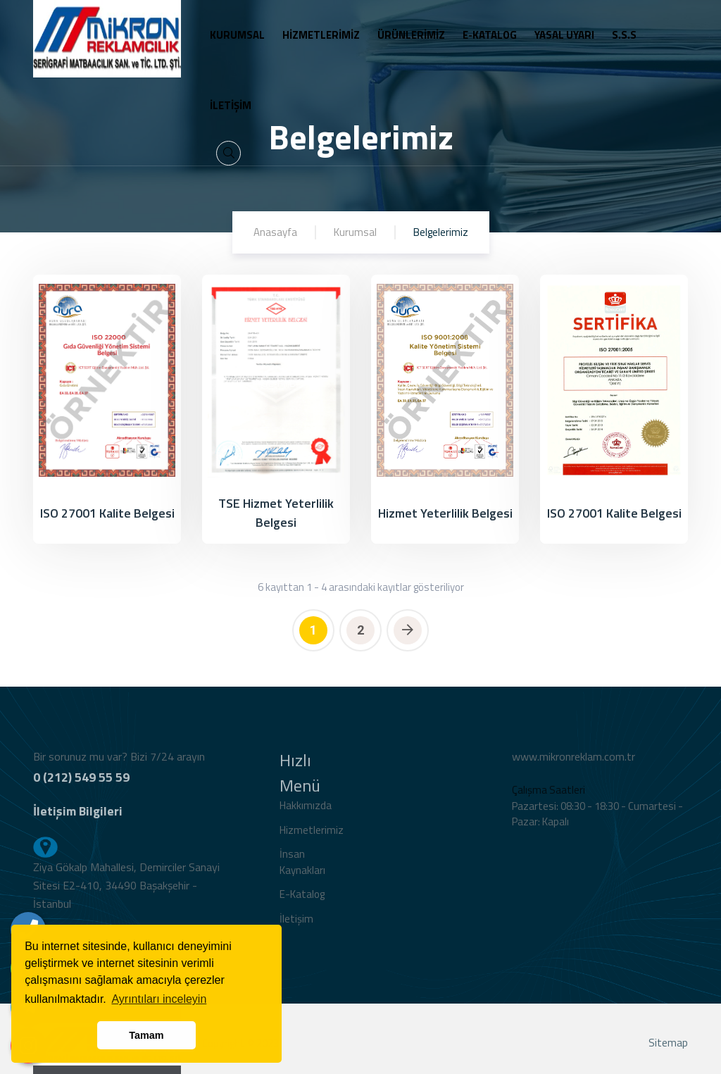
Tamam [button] (146, 1035)
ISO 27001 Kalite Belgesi (107, 513)
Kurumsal (355, 232)
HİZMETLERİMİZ (321, 35)
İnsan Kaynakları (302, 867)
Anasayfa (275, 232)
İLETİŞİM (230, 105)
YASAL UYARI (564, 35)
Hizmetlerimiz (312, 836)
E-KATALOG (490, 35)
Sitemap (668, 1048)
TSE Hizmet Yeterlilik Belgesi (276, 513)
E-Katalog (302, 900)
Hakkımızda (306, 811)
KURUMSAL (237, 35)
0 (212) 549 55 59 (81, 782)
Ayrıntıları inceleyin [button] (158, 999)
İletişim (296, 924)
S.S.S (624, 35)
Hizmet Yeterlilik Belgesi (445, 513)
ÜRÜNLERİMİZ (411, 35)
